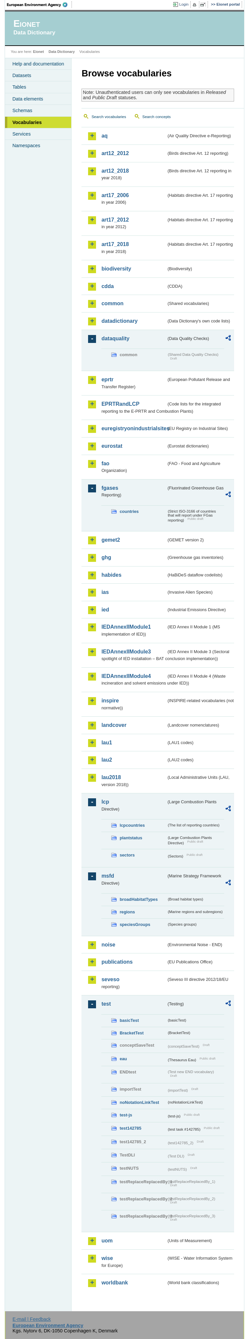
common (112, 303)
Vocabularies (27, 122)
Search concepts (156, 117)
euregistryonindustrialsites (133, 428)
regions (127, 911)
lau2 (106, 760)
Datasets (21, 75)
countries (129, 511)
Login (183, 4)
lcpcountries (132, 825)
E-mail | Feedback (32, 1319)
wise (107, 1258)
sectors (127, 855)
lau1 (106, 742)
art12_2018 (115, 171)
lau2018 (111, 777)
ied (105, 609)
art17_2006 (115, 195)
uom (107, 1240)
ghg (106, 557)
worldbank (114, 1282)
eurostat (111, 446)
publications (116, 962)
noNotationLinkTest (139, 1102)
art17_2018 (115, 244)
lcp (105, 802)
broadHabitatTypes (139, 899)
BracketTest (131, 1032)
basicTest (129, 1020)
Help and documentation (38, 63)
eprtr (107, 379)
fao (105, 463)
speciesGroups (135, 924)
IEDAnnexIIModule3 (126, 651)
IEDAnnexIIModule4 (126, 676)
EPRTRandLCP (120, 404)
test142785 (130, 1128)
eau (123, 1058)
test (106, 1004)
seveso (110, 979)
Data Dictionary (62, 52)
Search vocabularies (108, 117)
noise (108, 944)
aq (104, 136)
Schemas (22, 110)
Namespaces (26, 145)
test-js (126, 1114)
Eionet (38, 52)
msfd (107, 876)
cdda (107, 286)
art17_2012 (115, 220)
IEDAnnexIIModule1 (126, 627)
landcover (113, 725)
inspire (110, 700)
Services (21, 134)
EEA (39, 4)
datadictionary (119, 321)
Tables (19, 87)
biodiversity (116, 269)
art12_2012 (115, 153)
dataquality (115, 338)
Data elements (27, 99)
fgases (109, 488)
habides (111, 575)
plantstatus (131, 837)
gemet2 (110, 540)
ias (105, 592)
